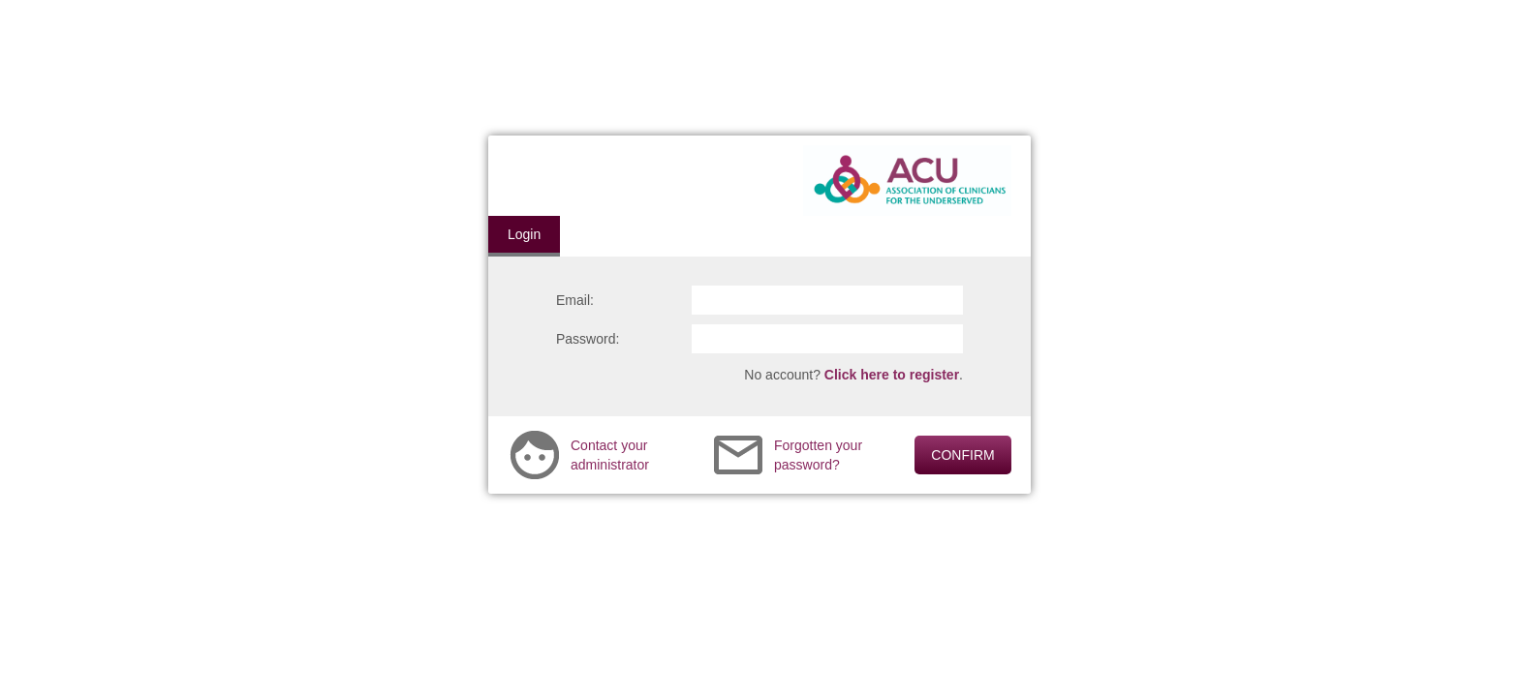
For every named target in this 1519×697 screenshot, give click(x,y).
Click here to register (891, 374)
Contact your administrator (610, 455)
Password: (587, 339)
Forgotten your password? (818, 455)
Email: (575, 300)
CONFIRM (962, 455)
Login (524, 234)
